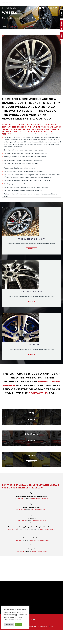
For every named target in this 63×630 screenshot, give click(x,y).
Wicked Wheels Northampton (39, 540)
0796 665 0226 (18, 540)
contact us (39, 393)
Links (52, 618)
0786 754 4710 (12, 529)
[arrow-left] (3, 565)
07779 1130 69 (20, 509)
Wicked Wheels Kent (39, 520)
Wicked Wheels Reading (47, 529)
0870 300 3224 (21, 520)
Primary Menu (59, 2)
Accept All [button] (18, 624)
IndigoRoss (36, 625)
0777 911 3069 (19, 498)
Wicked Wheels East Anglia (39, 498)
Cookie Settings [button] (9, 624)
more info (31, 249)
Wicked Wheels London (39, 509)
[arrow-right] (60, 565)
